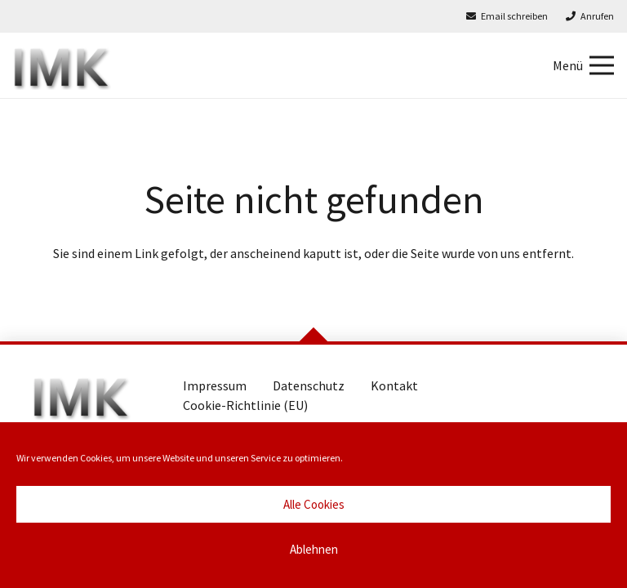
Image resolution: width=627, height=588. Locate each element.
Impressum (215, 385)
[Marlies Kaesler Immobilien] (62, 65)
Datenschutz (309, 385)
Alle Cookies (314, 504)
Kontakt (394, 385)
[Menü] (583, 65)
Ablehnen (314, 549)
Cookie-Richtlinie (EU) (245, 405)
